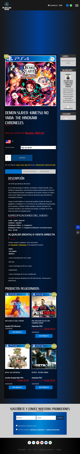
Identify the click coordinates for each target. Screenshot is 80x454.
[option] (68, 92)
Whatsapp (22, 245)
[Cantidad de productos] (8, 158)
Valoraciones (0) (44, 171)
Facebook (14, 245)
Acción (18, 165)
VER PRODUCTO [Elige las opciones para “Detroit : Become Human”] (44, 387)
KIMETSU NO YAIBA (50, 165)
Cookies (58, 449)
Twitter (33, 442)
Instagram (37, 442)
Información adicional (29, 171)
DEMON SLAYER (40, 165)
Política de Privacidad (53, 429)
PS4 (29, 165)
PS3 (66, 119)
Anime (22, 165)
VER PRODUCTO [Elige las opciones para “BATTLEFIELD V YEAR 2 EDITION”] (17, 332)
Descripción (9, 171)
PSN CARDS (22, 449)
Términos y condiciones (37, 429)
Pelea (26, 165)
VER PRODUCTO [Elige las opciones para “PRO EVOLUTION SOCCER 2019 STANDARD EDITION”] (44, 336)
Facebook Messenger (46, 442)
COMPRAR (22, 158)
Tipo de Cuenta (9, 147)
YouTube (42, 442)
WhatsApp (50, 442)
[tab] (13, 171)
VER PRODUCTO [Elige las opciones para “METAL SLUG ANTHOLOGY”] (17, 387)
